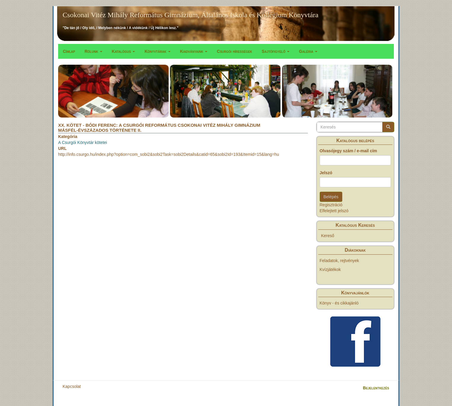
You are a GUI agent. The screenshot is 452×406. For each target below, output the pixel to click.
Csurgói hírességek (234, 51)
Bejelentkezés (376, 388)
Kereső (327, 235)
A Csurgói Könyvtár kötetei (82, 142)
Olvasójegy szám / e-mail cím (348, 150)
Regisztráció (331, 204)
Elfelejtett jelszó (334, 210)
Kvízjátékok (330, 269)
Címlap (69, 51)
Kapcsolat (72, 386)
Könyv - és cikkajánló (339, 303)
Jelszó (326, 172)
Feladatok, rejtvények (339, 260)
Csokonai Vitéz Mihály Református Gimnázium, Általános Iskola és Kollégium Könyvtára (191, 15)
